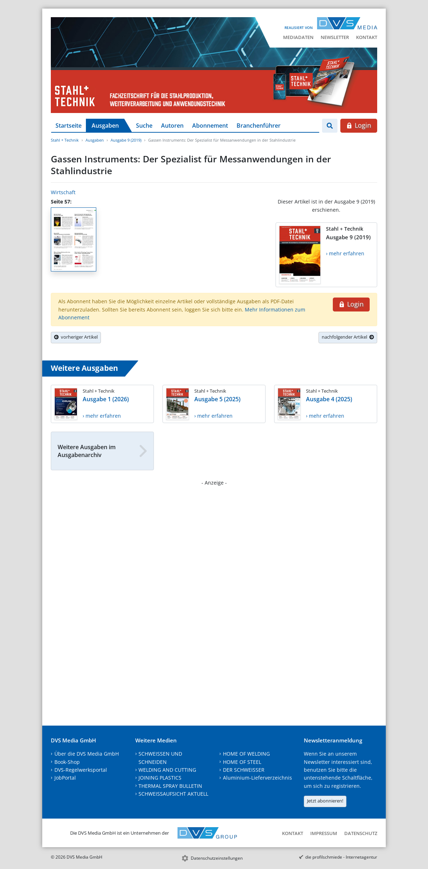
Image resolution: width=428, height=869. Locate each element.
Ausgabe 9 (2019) (126, 140)
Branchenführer (259, 125)
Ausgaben (105, 125)
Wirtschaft (63, 192)
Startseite (68, 125)
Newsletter (335, 37)
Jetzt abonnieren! (325, 800)
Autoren (172, 125)
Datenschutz (360, 833)
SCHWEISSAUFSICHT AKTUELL (173, 793)
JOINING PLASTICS (159, 777)
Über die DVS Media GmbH (86, 753)
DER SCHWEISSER (243, 769)
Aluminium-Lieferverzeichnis (257, 777)
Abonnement (210, 125)
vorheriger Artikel (76, 337)
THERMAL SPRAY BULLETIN (170, 785)
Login (358, 125)
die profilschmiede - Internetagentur (341, 857)
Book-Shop (67, 761)
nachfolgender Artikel (348, 337)
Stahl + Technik (65, 140)
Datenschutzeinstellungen (217, 858)
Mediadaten (298, 37)
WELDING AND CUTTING (167, 769)
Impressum (323, 833)
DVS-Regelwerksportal (80, 769)
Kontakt (366, 37)
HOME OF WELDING (246, 753)
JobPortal (65, 777)
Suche (144, 125)
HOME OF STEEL (242, 761)
